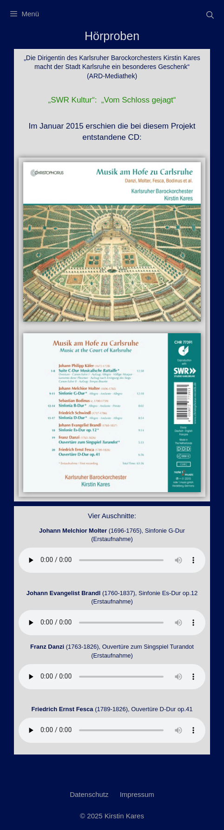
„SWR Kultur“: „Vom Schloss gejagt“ (112, 100)
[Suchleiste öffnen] (210, 15)
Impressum (137, 794)
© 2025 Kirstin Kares (112, 816)
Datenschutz (89, 794)
